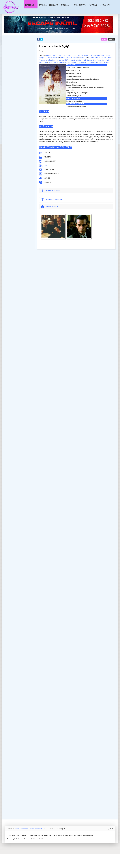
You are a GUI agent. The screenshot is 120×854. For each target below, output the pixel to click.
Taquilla (65, 5)
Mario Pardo (72, 55)
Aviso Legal (11, 843)
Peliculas (53, 5)
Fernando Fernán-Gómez (69, 57)
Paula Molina (92, 62)
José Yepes (97, 60)
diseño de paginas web (85, 839)
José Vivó (106, 60)
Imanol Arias (63, 55)
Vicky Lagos (82, 62)
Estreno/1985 (72, 62)
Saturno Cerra (53, 62)
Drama (48, 55)
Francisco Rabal (76, 60)
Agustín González (53, 57)
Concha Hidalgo (103, 62)
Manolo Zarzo (106, 57)
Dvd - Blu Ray (80, 5)
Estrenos (29, 5)
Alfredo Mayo (83, 55)
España (54, 55)
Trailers (42, 5)
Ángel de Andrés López (47, 60)
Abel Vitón (63, 62)
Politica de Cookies (37, 843)
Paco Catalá (43, 62)
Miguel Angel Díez (63, 60)
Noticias (93, 5)
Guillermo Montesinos (97, 55)
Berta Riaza (83, 57)
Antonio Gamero (94, 57)
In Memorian (104, 5)
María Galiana (87, 60)
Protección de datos (23, 843)
